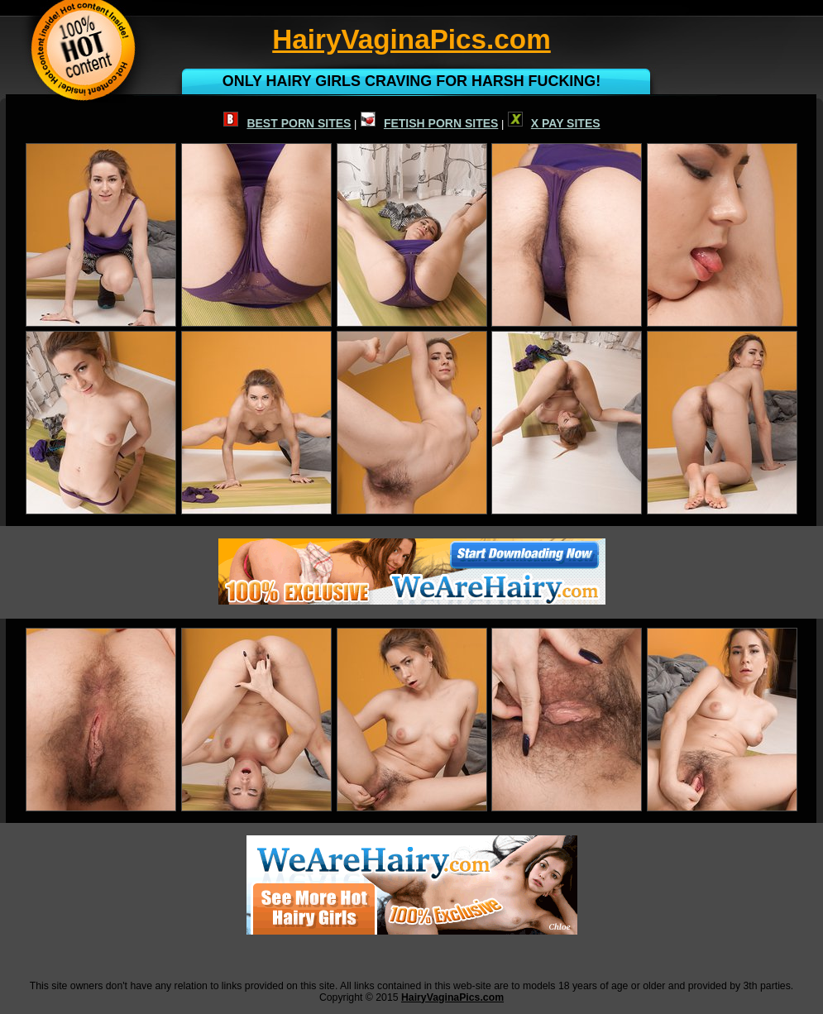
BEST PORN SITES (287, 123)
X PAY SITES (554, 123)
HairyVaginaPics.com (452, 997)
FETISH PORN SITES (429, 123)
